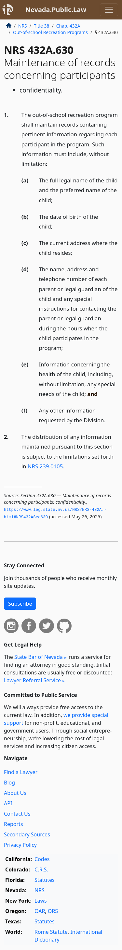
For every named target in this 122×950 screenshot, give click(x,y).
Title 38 (41, 26)
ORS (53, 911)
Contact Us (17, 813)
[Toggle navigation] (109, 9)
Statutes (44, 879)
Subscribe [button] (20, 603)
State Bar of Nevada (38, 656)
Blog (9, 782)
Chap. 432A (68, 26)
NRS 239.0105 (45, 466)
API (8, 803)
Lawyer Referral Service (32, 680)
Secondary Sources (27, 834)
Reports (13, 824)
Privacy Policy (20, 844)
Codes (41, 859)
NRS (22, 26)
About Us (15, 792)
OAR (39, 911)
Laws (40, 900)
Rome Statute (51, 931)
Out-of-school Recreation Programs (50, 32)
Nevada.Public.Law (56, 9)
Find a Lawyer (20, 772)
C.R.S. (41, 869)
